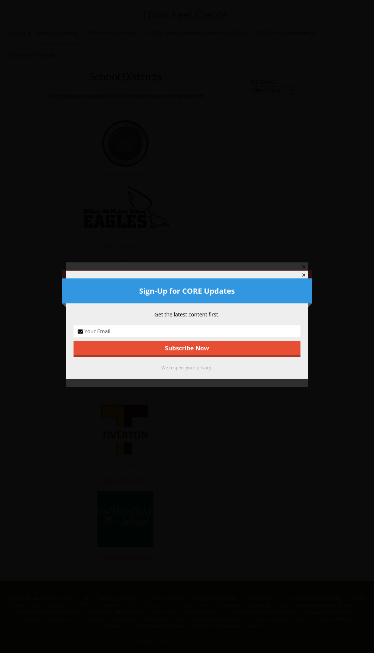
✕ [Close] (304, 275)
